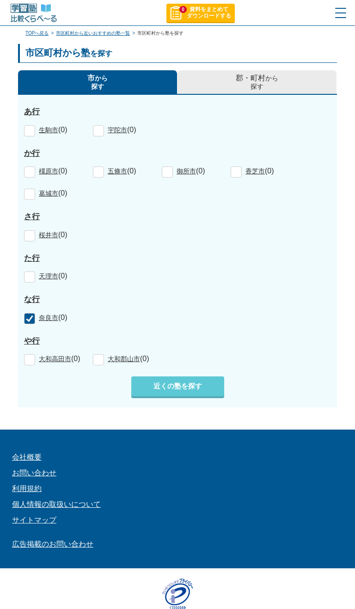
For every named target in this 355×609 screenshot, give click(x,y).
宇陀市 (117, 130)
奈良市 (48, 317)
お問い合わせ (34, 473)
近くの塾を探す (177, 386)
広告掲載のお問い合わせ (52, 544)
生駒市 (48, 130)
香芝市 (255, 171)
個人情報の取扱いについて (56, 504)
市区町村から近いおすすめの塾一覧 (93, 33)
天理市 (48, 276)
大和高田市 (55, 359)
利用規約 (27, 488)
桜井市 (48, 235)
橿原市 (48, 171)
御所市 (186, 171)
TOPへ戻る (37, 33)
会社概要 (27, 457)
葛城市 (48, 193)
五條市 (117, 171)
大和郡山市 (124, 359)
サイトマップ (34, 520)
